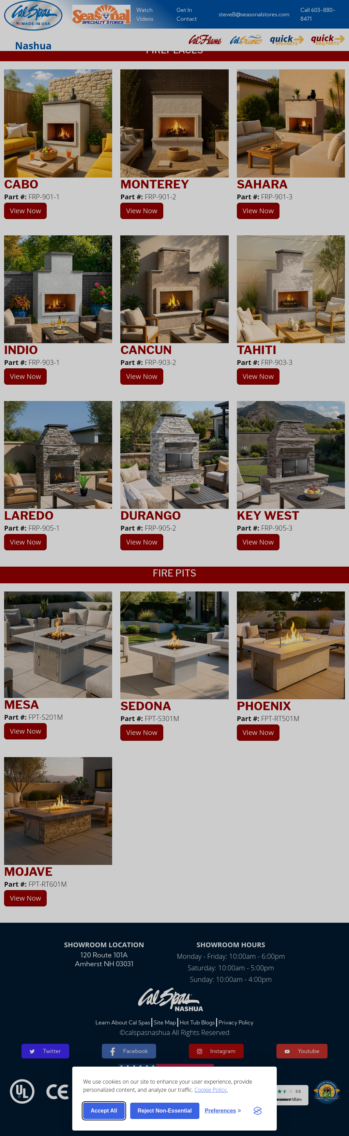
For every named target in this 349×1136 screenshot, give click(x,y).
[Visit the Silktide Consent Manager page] (257, 1111)
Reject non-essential (165, 1111)
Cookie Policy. (211, 1089)
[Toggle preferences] (223, 1111)
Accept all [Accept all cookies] (104, 1111)
